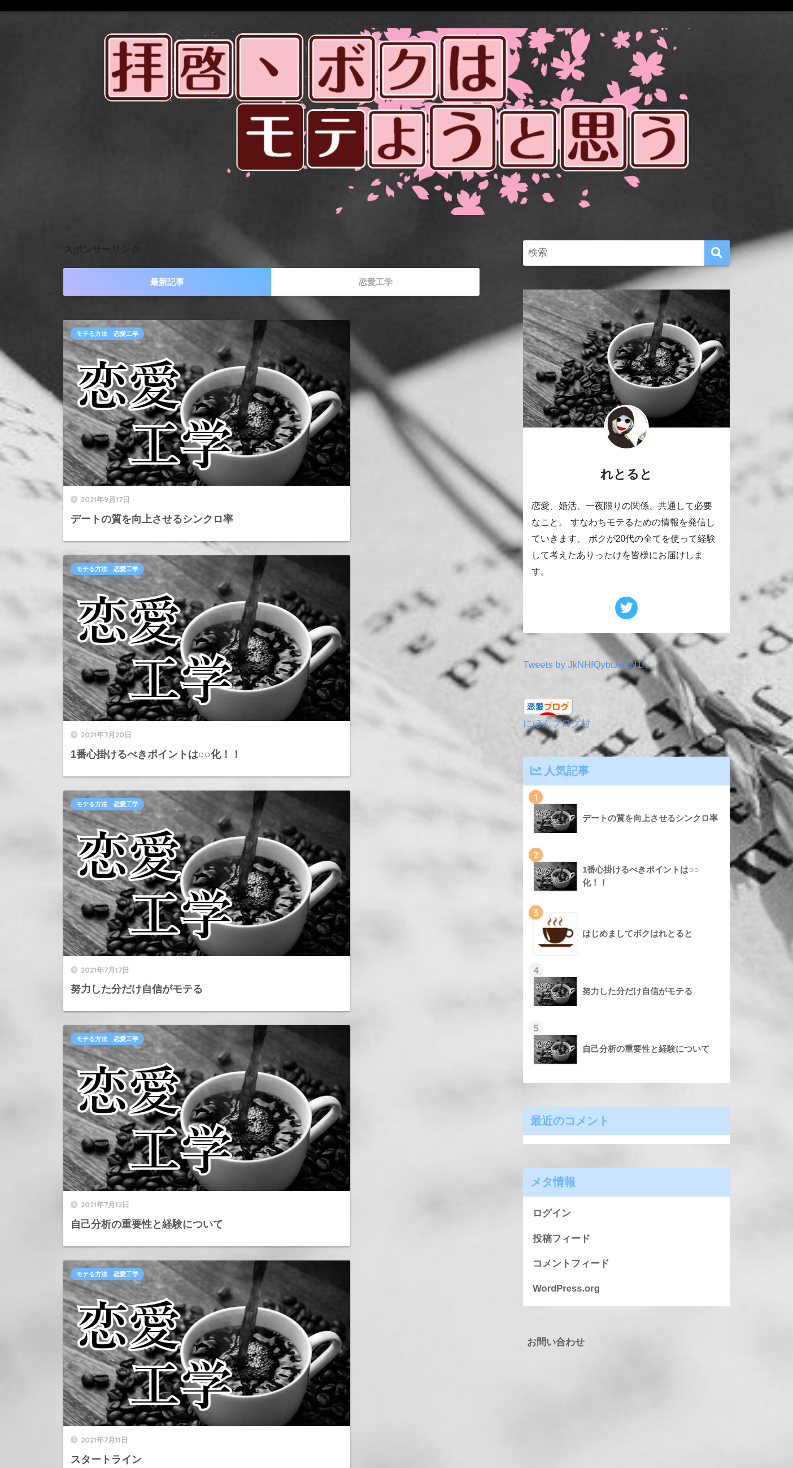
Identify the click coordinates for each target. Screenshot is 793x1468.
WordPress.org (566, 1289)
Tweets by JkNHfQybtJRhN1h (585, 664)
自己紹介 (305, 703)
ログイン (552, 1213)
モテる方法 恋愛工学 (107, 334)
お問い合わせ (556, 1342)
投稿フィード (561, 1238)
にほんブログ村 (556, 723)
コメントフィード (571, 1264)
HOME (396, 1420)
